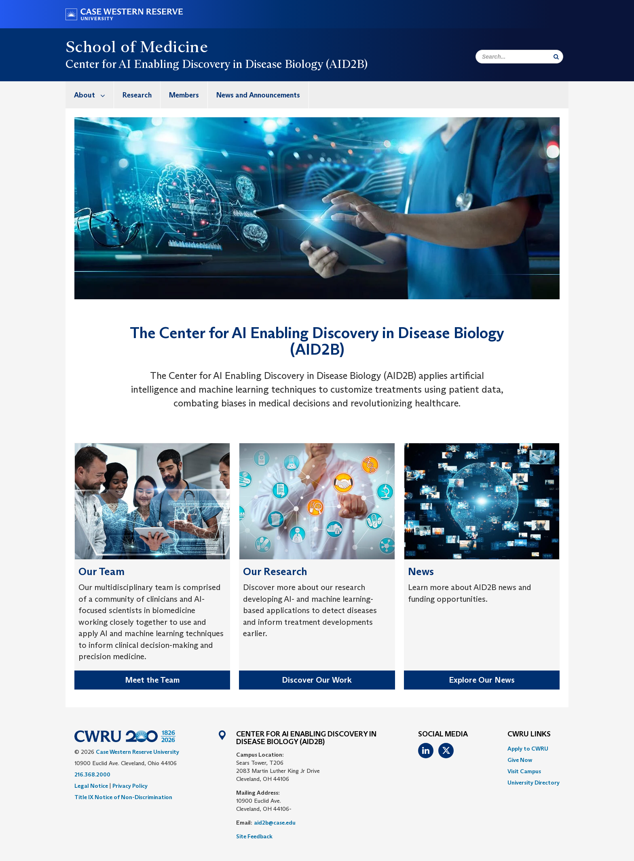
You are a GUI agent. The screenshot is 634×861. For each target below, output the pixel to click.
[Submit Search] (556, 56)
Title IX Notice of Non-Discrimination (123, 797)
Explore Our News (482, 680)
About (94, 94)
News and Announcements (258, 95)
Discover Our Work (317, 680)
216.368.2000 (92, 774)
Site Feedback (254, 836)
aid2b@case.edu (275, 822)
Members (184, 95)
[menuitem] (90, 94)
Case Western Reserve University (137, 751)
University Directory (533, 782)
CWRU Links (529, 734)
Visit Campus (524, 771)
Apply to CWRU (527, 748)
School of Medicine (137, 46)
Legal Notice (91, 785)
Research (137, 95)
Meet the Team (152, 680)
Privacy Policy (130, 785)
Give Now (519, 760)
